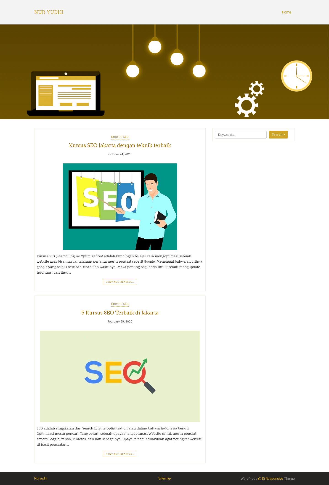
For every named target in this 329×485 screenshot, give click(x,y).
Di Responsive (270, 479)
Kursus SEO (120, 137)
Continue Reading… (120, 281)
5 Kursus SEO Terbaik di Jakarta (120, 313)
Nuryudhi (40, 478)
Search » (278, 134)
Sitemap (164, 478)
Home (286, 12)
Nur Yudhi (49, 12)
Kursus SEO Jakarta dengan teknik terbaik (120, 145)
